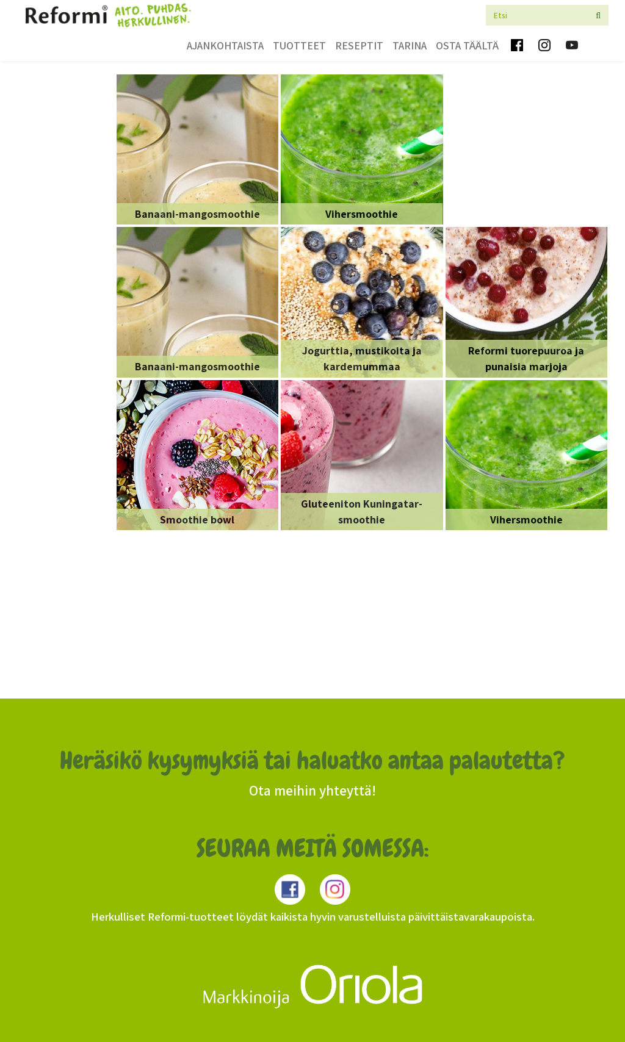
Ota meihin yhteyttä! (312, 791)
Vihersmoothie (361, 214)
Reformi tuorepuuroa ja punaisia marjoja (526, 358)
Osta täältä (467, 45)
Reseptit (359, 45)
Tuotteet (299, 45)
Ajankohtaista (225, 45)
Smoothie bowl (197, 519)
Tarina (409, 45)
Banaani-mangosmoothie (197, 214)
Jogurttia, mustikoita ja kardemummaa (362, 358)
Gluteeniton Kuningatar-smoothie (361, 511)
